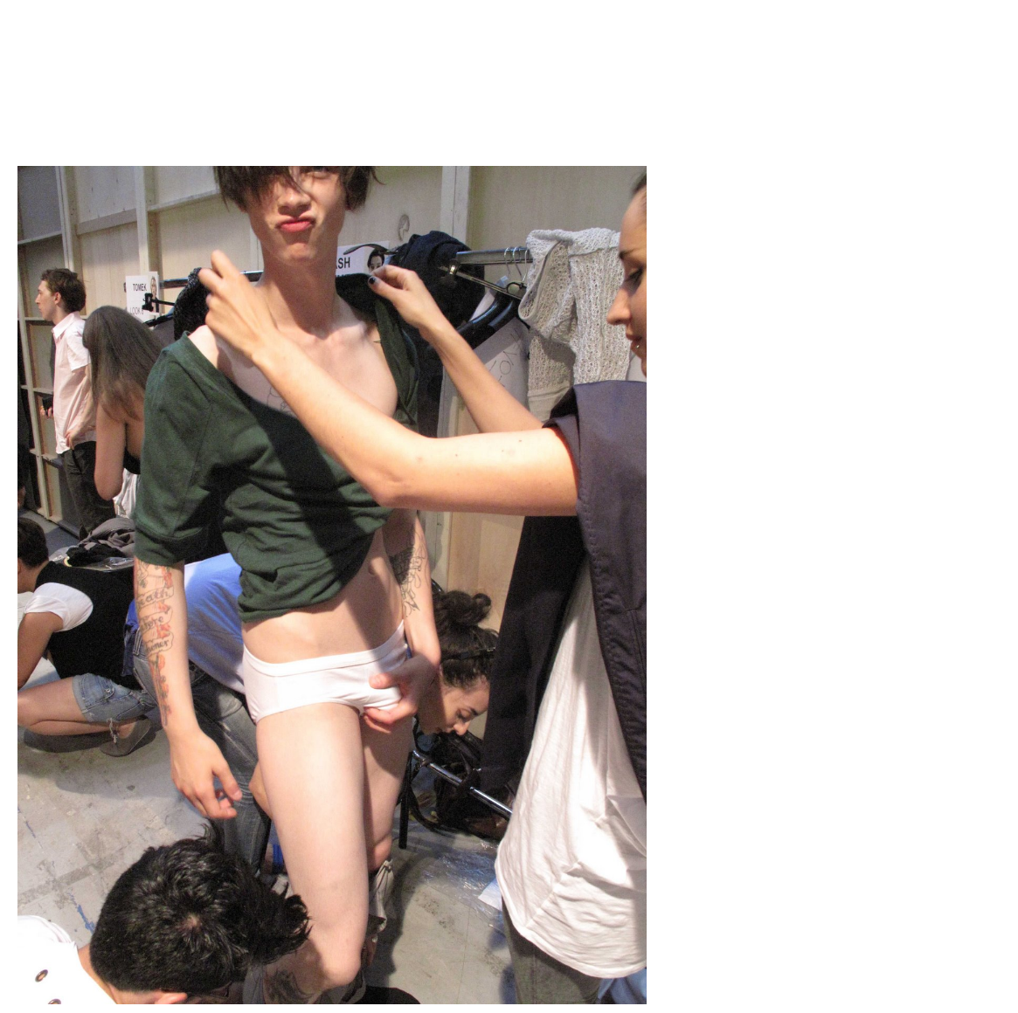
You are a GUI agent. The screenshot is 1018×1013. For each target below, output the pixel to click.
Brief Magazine (509, 82)
